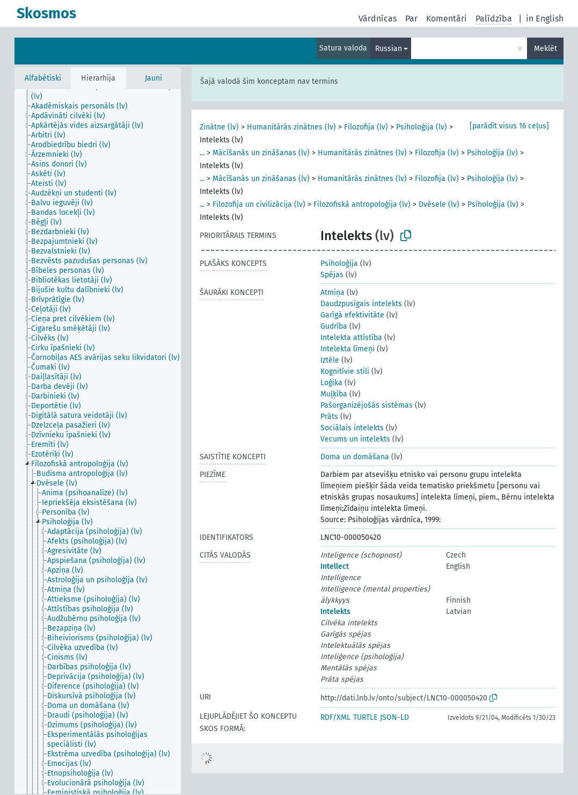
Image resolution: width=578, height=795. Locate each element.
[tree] (97, 441)
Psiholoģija (339, 263)
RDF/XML (335, 717)
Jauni (153, 78)
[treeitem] (111, 92)
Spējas (331, 274)
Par (411, 18)
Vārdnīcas (377, 18)
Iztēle (329, 360)
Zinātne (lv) (219, 127)
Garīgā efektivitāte (352, 315)
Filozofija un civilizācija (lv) (259, 204)
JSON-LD (394, 717)
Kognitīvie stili (344, 371)
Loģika (331, 382)
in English (545, 18)
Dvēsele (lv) (439, 204)
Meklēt (545, 48)
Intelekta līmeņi (347, 348)
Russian (388, 48)
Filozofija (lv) (366, 127)
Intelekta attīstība (351, 337)
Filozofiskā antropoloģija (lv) (362, 204)
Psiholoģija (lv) (421, 127)
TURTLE (365, 717)
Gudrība (333, 326)
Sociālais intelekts (352, 427)
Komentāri (446, 18)
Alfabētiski (43, 78)
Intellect (334, 566)
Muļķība (333, 394)
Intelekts (335, 611)
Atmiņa (332, 292)
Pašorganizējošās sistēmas (366, 405)
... (202, 152)
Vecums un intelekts (355, 439)
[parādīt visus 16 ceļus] (509, 126)
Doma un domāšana (354, 456)
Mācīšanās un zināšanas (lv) (261, 152)
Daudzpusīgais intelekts (361, 303)
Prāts (329, 416)
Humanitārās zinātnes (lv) (291, 127)
